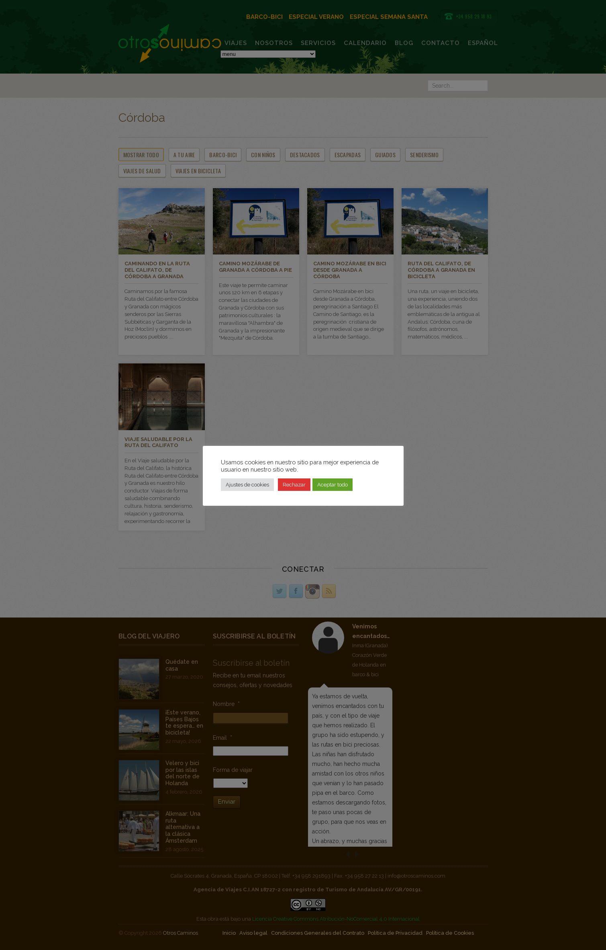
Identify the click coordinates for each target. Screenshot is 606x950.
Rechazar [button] (294, 485)
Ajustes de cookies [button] (247, 485)
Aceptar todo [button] (332, 485)
